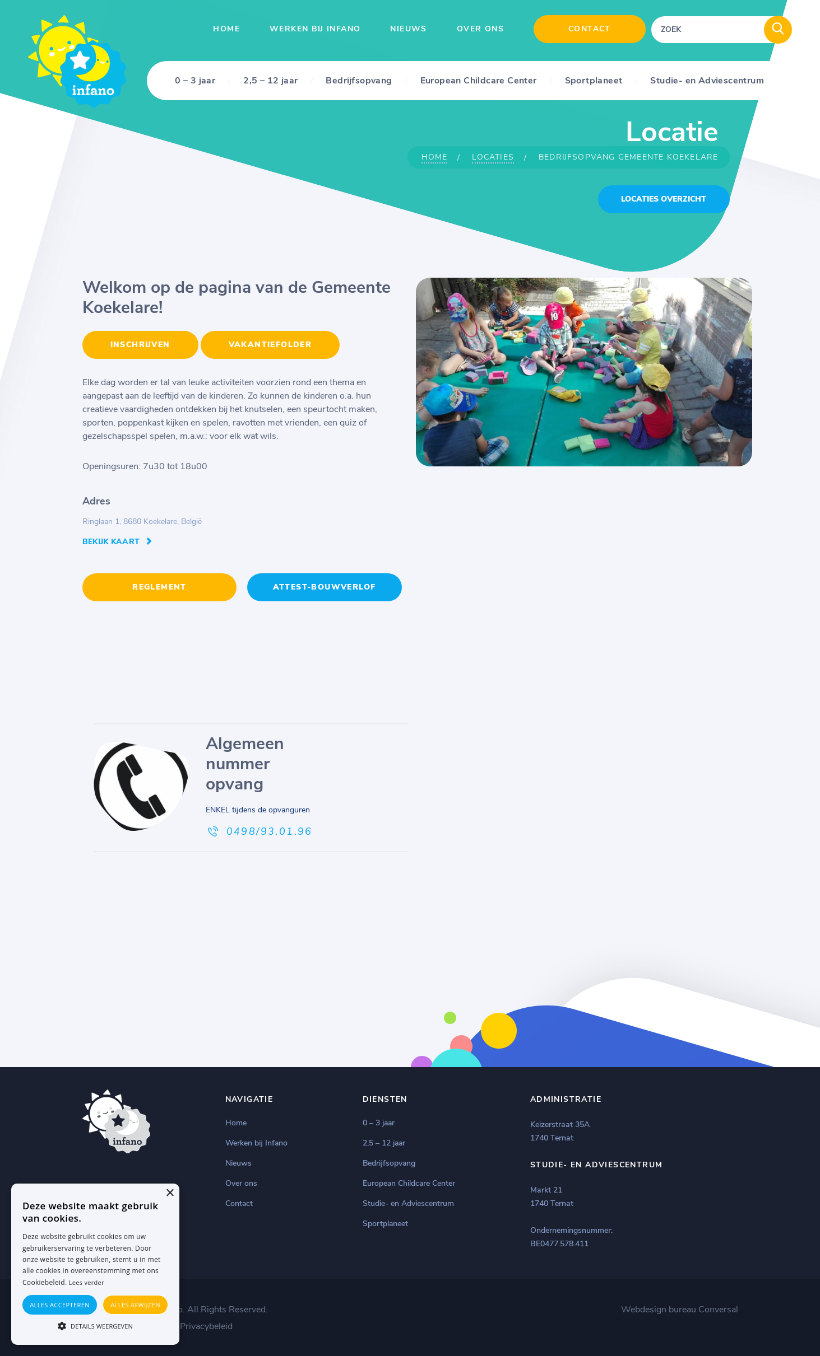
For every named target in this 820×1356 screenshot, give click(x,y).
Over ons (480, 29)
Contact (589, 29)
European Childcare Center (478, 80)
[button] (95, 1325)
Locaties (493, 157)
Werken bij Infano (315, 29)
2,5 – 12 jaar (270, 80)
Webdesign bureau (658, 1308)
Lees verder (86, 1282)
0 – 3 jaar (195, 80)
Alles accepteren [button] (60, 1305)
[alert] (95, 1264)
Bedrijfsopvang (359, 80)
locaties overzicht (663, 199)
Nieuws (408, 29)
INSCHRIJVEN (140, 344)
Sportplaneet (594, 80)
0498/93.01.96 (269, 830)
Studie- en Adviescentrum (707, 80)
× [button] (169, 1193)
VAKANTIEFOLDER (270, 344)
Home (226, 29)
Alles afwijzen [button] (135, 1305)
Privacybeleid (206, 1325)
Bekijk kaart (111, 541)
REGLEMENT (159, 586)
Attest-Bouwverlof (324, 586)
